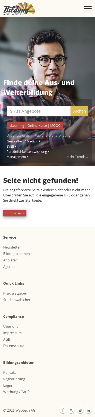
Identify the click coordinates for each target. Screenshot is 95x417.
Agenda (9, 266)
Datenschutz (13, 345)
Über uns (10, 326)
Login (7, 385)
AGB (6, 339)
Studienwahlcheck (17, 299)
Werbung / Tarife (17, 391)
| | (34, 125)
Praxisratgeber (15, 293)
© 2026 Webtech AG (19, 410)
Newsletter (12, 247)
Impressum (12, 333)
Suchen (79, 111)
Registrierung (14, 379)
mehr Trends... (77, 156)
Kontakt (9, 372)
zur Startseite (15, 213)
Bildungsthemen (16, 253)
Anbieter (10, 260)
